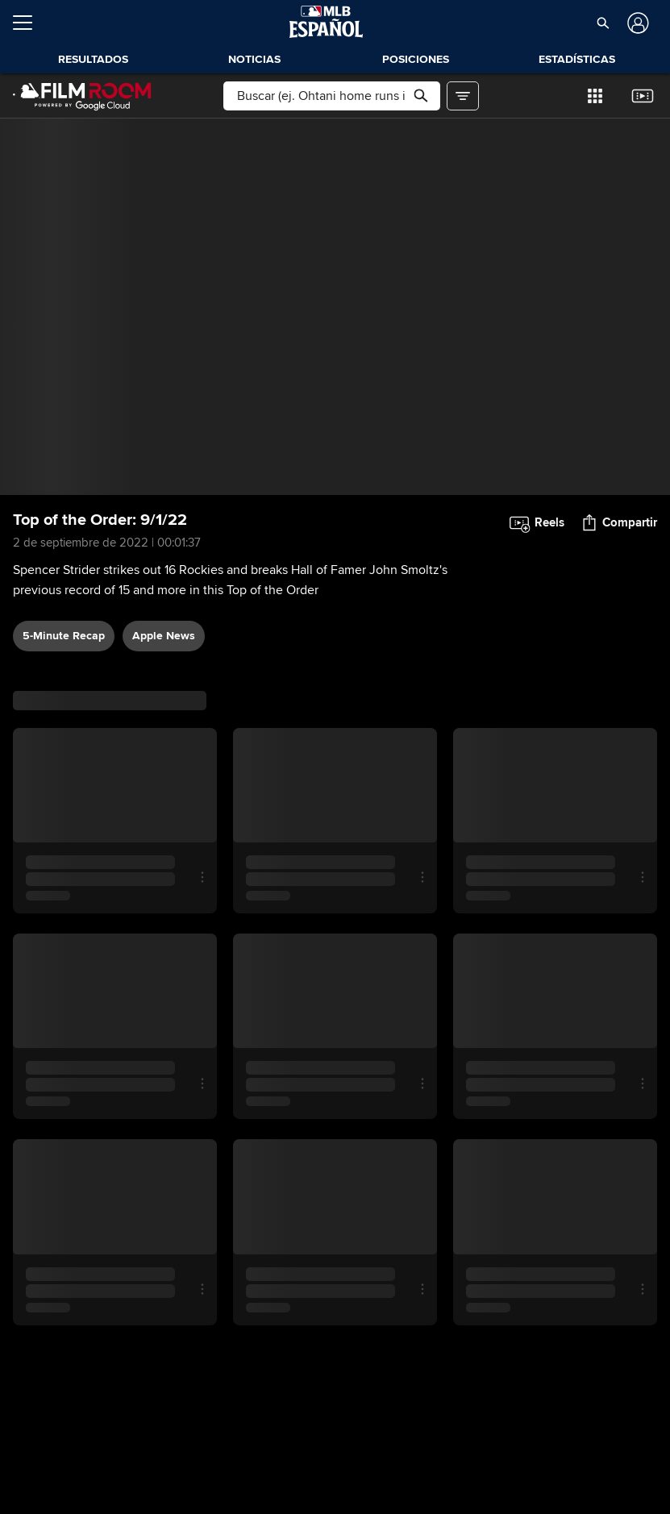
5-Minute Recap (64, 636)
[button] (603, 22)
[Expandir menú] (29, 22)
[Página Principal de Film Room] (82, 96)
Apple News (163, 636)
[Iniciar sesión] (636, 23)
